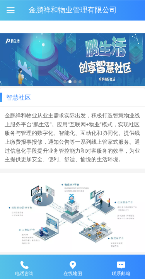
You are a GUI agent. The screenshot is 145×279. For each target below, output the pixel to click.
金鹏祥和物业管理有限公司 (73, 10)
